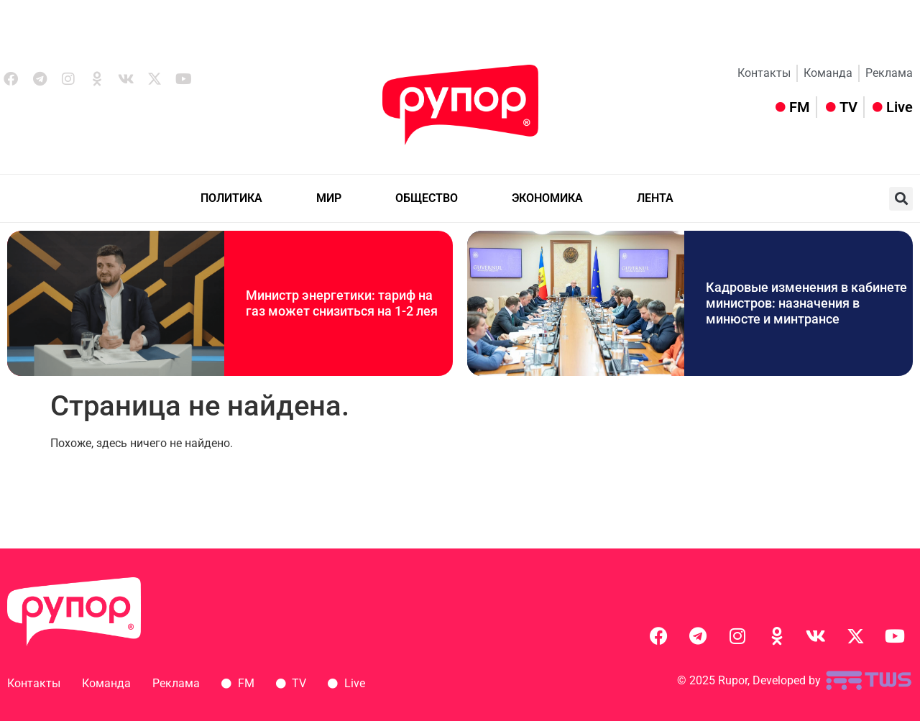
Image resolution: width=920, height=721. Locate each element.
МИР (328, 198)
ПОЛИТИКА (231, 198)
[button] (901, 199)
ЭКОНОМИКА (547, 198)
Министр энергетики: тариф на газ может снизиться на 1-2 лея (342, 303)
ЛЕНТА (655, 198)
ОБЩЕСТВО (426, 198)
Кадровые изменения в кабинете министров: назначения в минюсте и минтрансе (806, 303)
